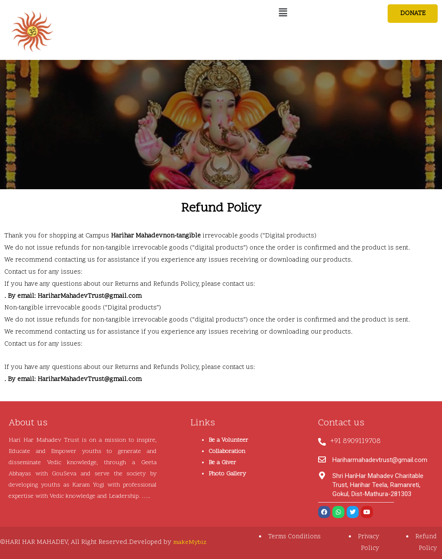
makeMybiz (190, 542)
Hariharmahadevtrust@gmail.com (379, 460)
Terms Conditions (293, 536)
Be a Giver (222, 463)
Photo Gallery (227, 474)
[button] (412, 14)
